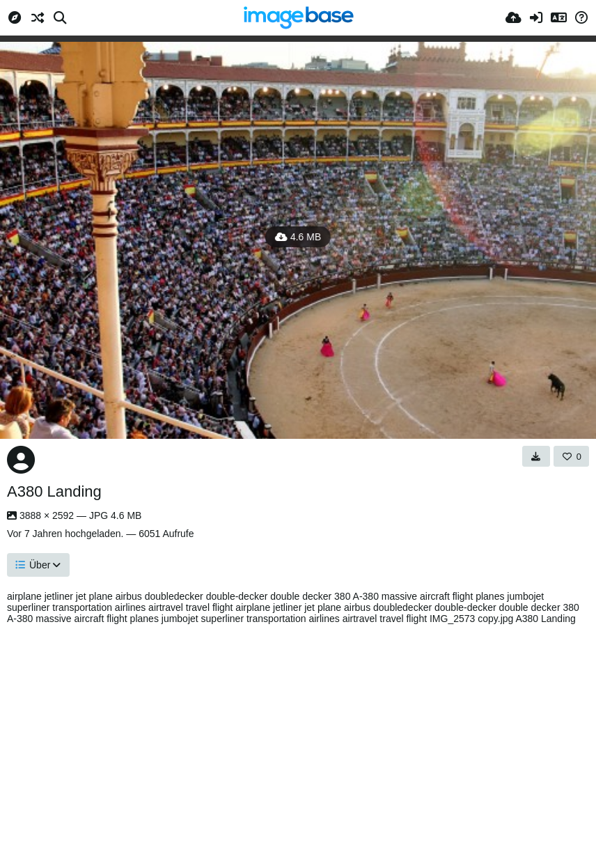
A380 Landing (54, 491)
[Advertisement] (298, 735)
